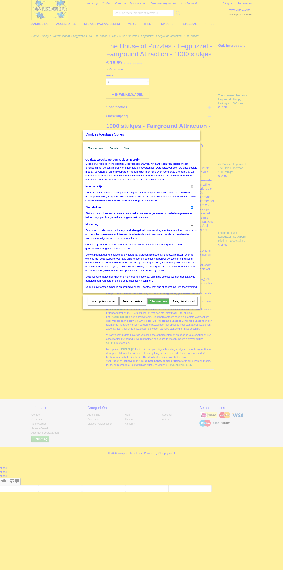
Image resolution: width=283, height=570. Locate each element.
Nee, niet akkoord (184, 306)
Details (114, 153)
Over (127, 153)
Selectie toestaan (132, 306)
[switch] (192, 191)
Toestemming (96, 153)
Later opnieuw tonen (103, 306)
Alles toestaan (158, 306)
